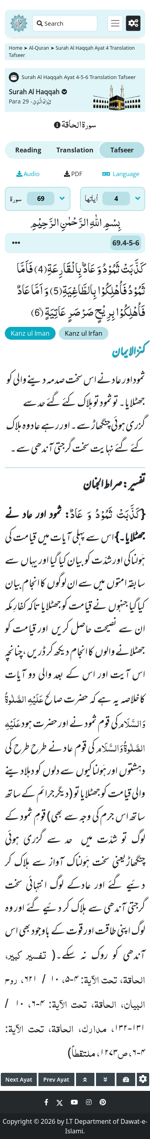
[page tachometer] (126, 1079)
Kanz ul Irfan (83, 333)
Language (120, 174)
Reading (28, 150)
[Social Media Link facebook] (47, 1102)
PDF (73, 174)
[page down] (105, 1079)
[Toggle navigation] (115, 23)
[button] (16, 243)
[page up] (85, 1079)
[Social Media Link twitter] (60, 1102)
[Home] (19, 23)
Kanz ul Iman (30, 333)
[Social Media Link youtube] (75, 1102)
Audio (28, 174)
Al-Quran (39, 48)
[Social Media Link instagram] (89, 1102)
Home (15, 48)
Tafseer (122, 150)
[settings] (143, 1079)
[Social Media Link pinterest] (103, 1102)
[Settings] (133, 23)
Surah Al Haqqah (38, 91)
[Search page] (65, 23)
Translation (75, 150)
